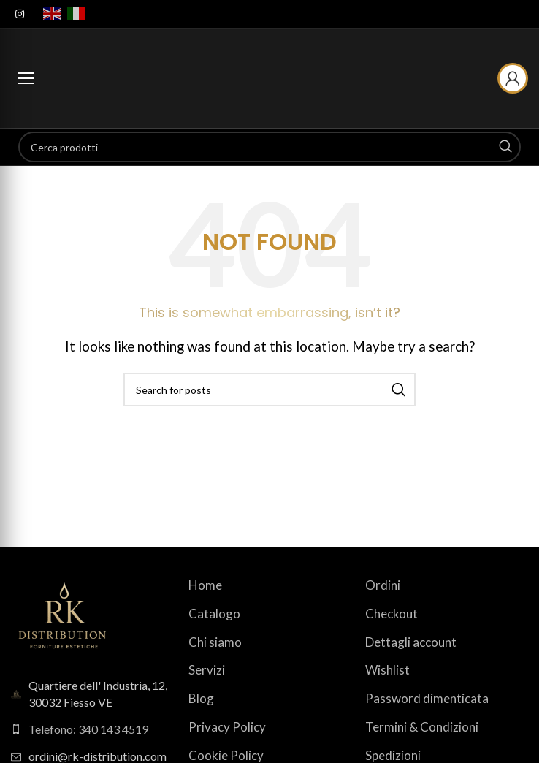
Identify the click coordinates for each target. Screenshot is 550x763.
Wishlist (387, 669)
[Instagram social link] (19, 14)
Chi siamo (215, 642)
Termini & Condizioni (421, 726)
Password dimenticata (427, 698)
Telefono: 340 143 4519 (88, 729)
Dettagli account (411, 642)
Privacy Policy (227, 726)
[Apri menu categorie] (26, 78)
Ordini (382, 585)
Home (205, 585)
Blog (201, 698)
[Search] (269, 147)
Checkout (391, 613)
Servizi (206, 669)
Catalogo (214, 613)
